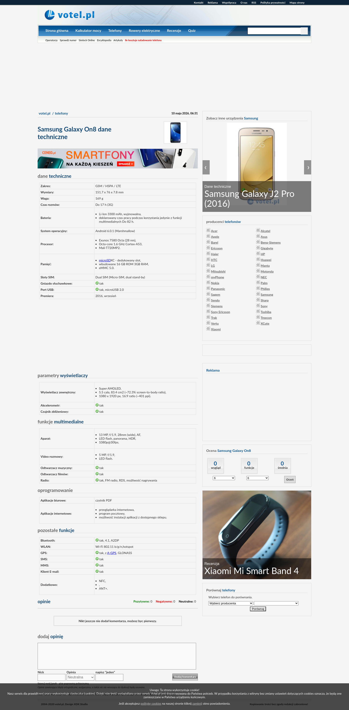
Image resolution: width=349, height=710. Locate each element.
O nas (243, 2)
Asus (264, 237)
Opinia (71, 672)
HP (263, 254)
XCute (265, 323)
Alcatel (265, 231)
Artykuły (118, 40)
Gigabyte (267, 248)
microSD (105, 260)
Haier (215, 254)
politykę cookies (151, 703)
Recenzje (174, 30)
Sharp (265, 300)
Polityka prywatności (272, 2)
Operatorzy (51, 40)
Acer (214, 231)
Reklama (213, 2)
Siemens (217, 306)
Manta (265, 265)
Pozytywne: (141, 601)
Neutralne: (186, 601)
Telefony (115, 30)
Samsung (267, 294)
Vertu (215, 323)
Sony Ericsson (220, 312)
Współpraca (229, 2)
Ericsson (217, 248)
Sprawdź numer (68, 40)
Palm (264, 283)
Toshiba (266, 312)
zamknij (197, 703)
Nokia (215, 283)
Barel (214, 242)
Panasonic (218, 289)
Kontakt (198, 2)
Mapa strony (297, 2)
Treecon (266, 318)
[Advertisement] (174, 76)
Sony (264, 306)
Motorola (267, 271)
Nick (41, 672)
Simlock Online (87, 40)
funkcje (249, 467)
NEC (264, 277)
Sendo (215, 300)
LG (213, 265)
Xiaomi (216, 329)
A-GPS (111, 553)
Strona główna (56, 30)
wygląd (216, 467)
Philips (265, 289)
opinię (50, 636)
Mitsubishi (218, 271)
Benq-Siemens (271, 242)
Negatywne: (164, 601)
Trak (214, 318)
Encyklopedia (104, 40)
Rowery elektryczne (144, 30)
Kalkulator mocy (88, 30)
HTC (214, 260)
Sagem (215, 294)
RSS (254, 2)
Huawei (266, 260)
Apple (215, 237)
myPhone (217, 277)
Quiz (191, 30)
